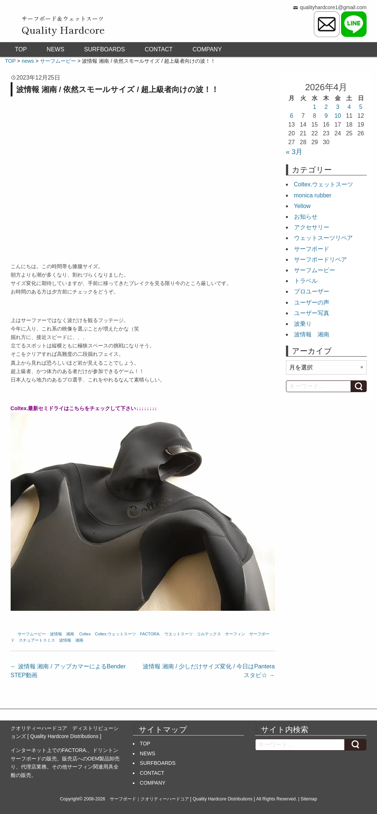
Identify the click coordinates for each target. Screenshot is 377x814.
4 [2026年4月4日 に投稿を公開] (349, 107)
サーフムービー (32, 634)
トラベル (306, 281)
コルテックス (209, 634)
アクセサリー (311, 227)
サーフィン (235, 634)
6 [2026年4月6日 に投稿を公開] (291, 116)
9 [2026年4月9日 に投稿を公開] (326, 116)
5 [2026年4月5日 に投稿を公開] (360, 107)
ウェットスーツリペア (323, 238)
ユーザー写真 (311, 313)
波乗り (303, 324)
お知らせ (306, 216)
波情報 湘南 (62, 634)
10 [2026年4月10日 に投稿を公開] (337, 116)
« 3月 (294, 152)
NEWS (55, 49)
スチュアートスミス (37, 640)
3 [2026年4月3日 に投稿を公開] (337, 107)
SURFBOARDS (104, 49)
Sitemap (309, 799)
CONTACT (159, 49)
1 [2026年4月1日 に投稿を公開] (314, 107)
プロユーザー (311, 291)
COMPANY (207, 49)
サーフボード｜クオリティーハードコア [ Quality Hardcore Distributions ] (182, 799)
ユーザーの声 (311, 302)
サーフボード (311, 249)
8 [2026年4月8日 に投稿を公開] (314, 116)
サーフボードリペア (320, 259)
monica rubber (312, 195)
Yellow (302, 206)
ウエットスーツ (178, 634)
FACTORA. (150, 634)
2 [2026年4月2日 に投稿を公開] (326, 107)
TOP (21, 49)
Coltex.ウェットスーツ (115, 634)
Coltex (85, 634)
